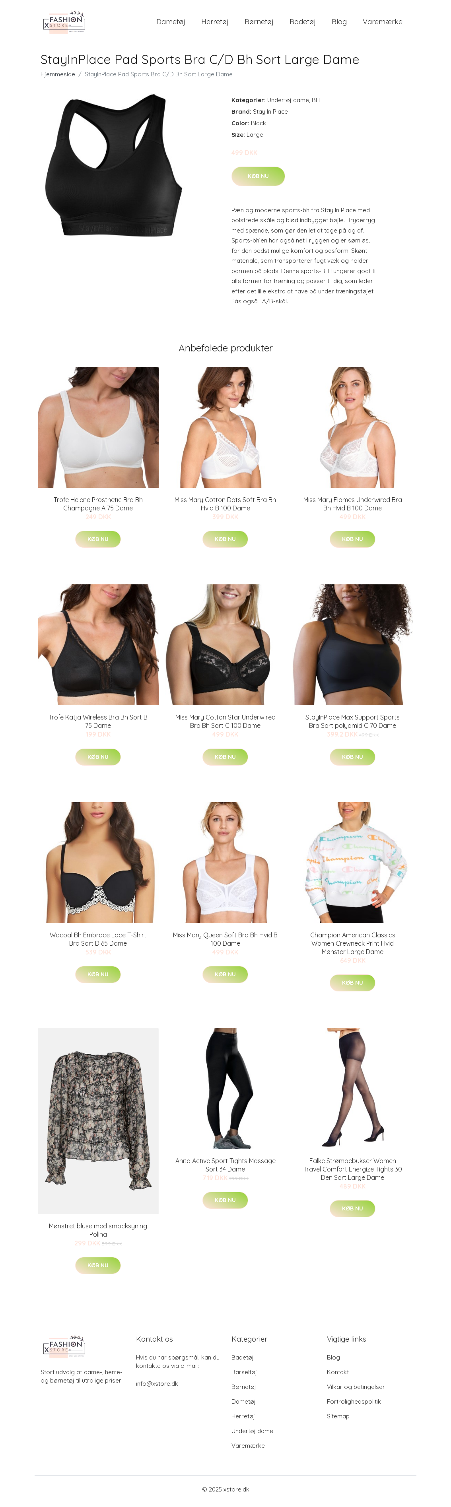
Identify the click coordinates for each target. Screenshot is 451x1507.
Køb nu (258, 180)
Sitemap (338, 1420)
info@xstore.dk (157, 1387)
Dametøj (170, 23)
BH (316, 104)
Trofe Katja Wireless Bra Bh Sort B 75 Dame (98, 726)
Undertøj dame (288, 104)
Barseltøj (244, 1376)
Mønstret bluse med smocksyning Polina (98, 1234)
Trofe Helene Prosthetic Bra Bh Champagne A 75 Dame (98, 508)
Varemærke (382, 23)
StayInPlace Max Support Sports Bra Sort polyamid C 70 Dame (352, 726)
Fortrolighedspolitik (354, 1405)
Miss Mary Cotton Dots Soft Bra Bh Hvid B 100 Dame (225, 508)
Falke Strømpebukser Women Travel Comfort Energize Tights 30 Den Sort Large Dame (352, 1173)
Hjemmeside (58, 78)
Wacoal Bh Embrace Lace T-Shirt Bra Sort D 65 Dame (98, 943)
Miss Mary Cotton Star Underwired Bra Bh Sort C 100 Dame (225, 726)
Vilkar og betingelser (356, 1391)
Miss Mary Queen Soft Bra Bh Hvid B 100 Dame (225, 943)
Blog (339, 23)
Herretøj (215, 23)
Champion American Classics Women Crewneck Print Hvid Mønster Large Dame (352, 947)
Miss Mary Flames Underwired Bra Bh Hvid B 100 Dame (352, 508)
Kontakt (338, 1376)
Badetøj (303, 23)
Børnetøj (259, 23)
